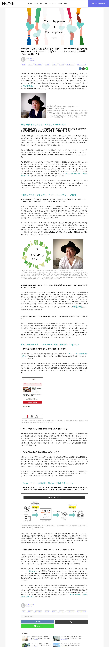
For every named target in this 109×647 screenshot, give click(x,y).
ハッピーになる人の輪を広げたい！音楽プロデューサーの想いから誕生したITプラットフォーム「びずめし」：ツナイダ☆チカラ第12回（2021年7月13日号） (54, 51)
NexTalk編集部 (31, 60)
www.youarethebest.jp (27, 529)
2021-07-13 (30, 58)
